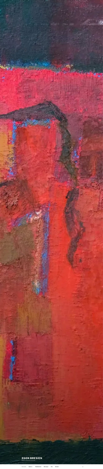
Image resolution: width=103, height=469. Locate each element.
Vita (52, 466)
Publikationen (38, 466)
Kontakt (57, 466)
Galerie (31, 466)
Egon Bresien (32, 458)
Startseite (24, 466)
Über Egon (46, 466)
